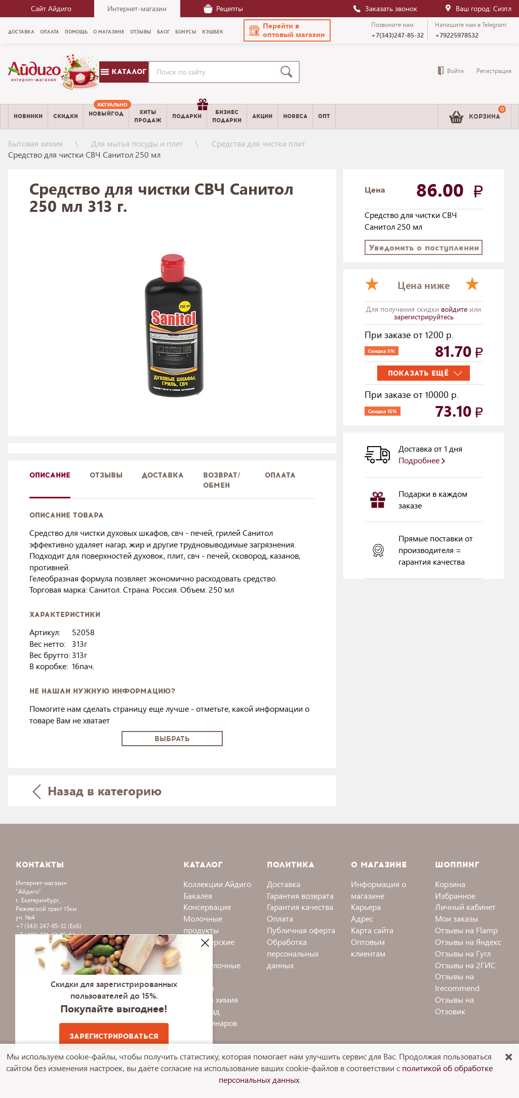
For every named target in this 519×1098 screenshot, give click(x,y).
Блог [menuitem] (163, 31)
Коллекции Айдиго (217, 884)
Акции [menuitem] (262, 116)
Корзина (450, 884)
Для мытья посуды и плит (137, 143)
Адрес (362, 918)
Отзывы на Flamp (466, 930)
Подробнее (421, 460)
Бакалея (197, 895)
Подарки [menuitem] (189, 112)
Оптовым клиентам (368, 947)
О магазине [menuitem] (109, 31)
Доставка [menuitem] (21, 31)
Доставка (283, 884)
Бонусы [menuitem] (185, 31)
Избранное (455, 895)
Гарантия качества (300, 906)
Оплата (280, 475)
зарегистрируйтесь (424, 316)
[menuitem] (106, 116)
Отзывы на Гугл (463, 953)
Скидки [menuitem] (65, 116)
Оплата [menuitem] (49, 31)
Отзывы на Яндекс (468, 941)
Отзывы (106, 475)
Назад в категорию (97, 790)
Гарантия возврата (300, 895)
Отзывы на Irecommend (457, 982)
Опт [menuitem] (324, 116)
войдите (455, 309)
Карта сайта (372, 930)
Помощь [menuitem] (76, 31)
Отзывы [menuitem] (140, 31)
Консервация (207, 906)
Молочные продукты (202, 924)
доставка (163, 475)
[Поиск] (288, 72)
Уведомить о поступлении (424, 247)
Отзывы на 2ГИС (465, 965)
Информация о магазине (378, 890)
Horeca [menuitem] (295, 116)
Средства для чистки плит (258, 143)
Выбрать (172, 739)
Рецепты (223, 8)
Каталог (123, 71)
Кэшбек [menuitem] (212, 31)
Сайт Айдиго (51, 8)
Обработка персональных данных (292, 953)
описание (49, 475)
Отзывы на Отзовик (454, 1005)
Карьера (366, 906)
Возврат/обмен (222, 480)
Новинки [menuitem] (28, 116)
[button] (287, 30)
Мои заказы (456, 918)
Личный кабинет (465, 906)
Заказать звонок (384, 8)
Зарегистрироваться (113, 1036)
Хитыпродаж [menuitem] (148, 116)
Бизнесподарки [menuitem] (227, 116)
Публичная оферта (301, 930)
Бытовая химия (35, 143)
